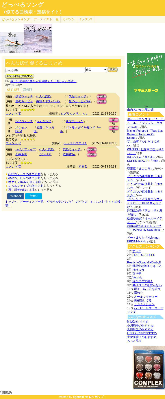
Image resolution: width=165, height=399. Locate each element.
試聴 (102, 96)
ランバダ (45, 154)
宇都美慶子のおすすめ (141, 337)
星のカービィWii (79, 101)
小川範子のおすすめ (140, 325)
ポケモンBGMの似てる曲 (24, 181)
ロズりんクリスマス (74, 113)
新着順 (27, 89)
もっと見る (134, 340)
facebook (16, 196)
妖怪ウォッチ (24, 96)
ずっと (136, 251)
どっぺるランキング (59, 201)
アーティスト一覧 (31, 201)
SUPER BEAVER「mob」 (144, 160)
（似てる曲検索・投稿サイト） (32, 12)
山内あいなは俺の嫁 (140, 109)
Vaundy (137, 277)
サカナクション (144, 304)
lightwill (78, 396)
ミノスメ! (85, 19)
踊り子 (136, 273)
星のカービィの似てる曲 (24, 178)
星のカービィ (24, 101)
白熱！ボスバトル (48, 101)
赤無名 (82, 166)
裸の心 (138, 292)
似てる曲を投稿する (19, 76)
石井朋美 (21, 154)
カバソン (68, 19)
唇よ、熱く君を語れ (147, 288)
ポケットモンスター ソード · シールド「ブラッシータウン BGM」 (146, 123)
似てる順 (13, 89)
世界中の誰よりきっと (147, 265)
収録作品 (69, 154)
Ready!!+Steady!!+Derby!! (144, 262)
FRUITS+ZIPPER (143, 254)
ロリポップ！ (97, 396)
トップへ (11, 201)
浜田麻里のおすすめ (140, 329)
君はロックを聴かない (147, 285)
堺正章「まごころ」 (140, 168)
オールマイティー (145, 296)
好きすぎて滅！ (142, 281)
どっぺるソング (22, 4)
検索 (113, 69)
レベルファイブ (25, 149)
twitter (34, 196)
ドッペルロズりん (75, 143)
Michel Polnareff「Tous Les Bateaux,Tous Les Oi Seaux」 (145, 134)
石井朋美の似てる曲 (21, 189)
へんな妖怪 (43, 96)
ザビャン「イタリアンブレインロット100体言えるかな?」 (144, 203)
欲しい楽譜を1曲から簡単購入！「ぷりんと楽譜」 (43, 81)
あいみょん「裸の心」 (141, 157)
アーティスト (46, 19)
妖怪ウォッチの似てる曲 (24, 174)
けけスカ (138, 269)
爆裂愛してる (143, 300)
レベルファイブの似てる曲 (25, 185)
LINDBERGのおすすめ (142, 333)
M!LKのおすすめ (138, 321)
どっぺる (16, 19)
